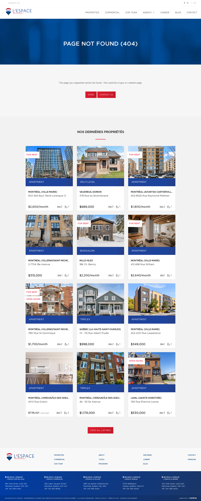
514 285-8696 (54, 489)
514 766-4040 (133, 489)
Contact (192, 13)
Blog (178, 13)
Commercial (112, 13)
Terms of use (113, 498)
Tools (101, 459)
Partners (147, 455)
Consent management (128, 498)
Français (192, 459)
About (102, 455)
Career (164, 13)
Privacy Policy (101, 498)
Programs (103, 464)
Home (91, 95)
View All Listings (100, 430)
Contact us (14, 3)
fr (195, 3)
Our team (131, 13)
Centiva (192, 498)
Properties (92, 13)
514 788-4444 (15, 489)
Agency (147, 13)
